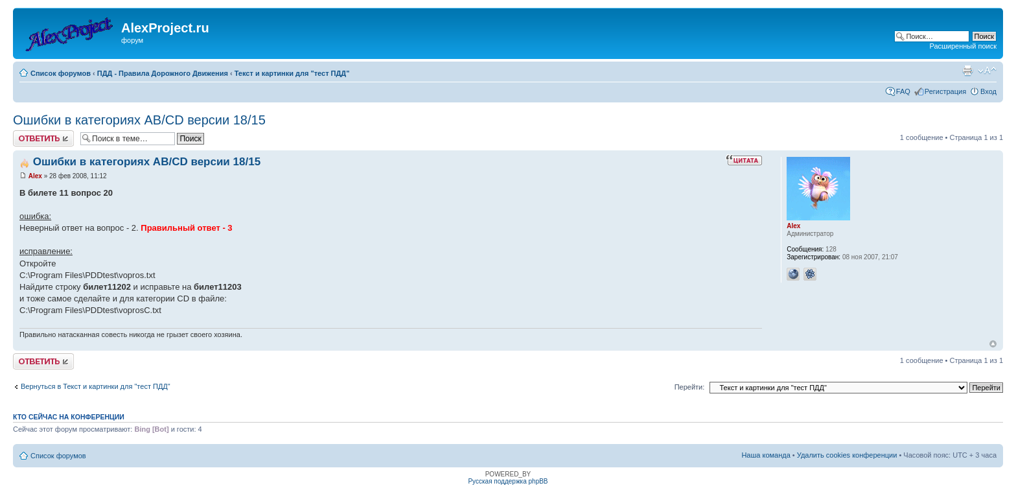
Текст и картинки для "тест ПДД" (292, 73)
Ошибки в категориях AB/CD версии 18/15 (139, 120)
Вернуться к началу (993, 343)
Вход (988, 91)
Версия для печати (967, 70)
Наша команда (765, 455)
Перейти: (690, 387)
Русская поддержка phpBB (508, 481)
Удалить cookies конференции (847, 455)
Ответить (43, 138)
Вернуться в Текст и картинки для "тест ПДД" (95, 386)
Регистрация (945, 91)
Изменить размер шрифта (987, 70)
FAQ (903, 91)
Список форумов (60, 73)
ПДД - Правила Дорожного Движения (162, 73)
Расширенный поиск (963, 46)
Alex (35, 176)
